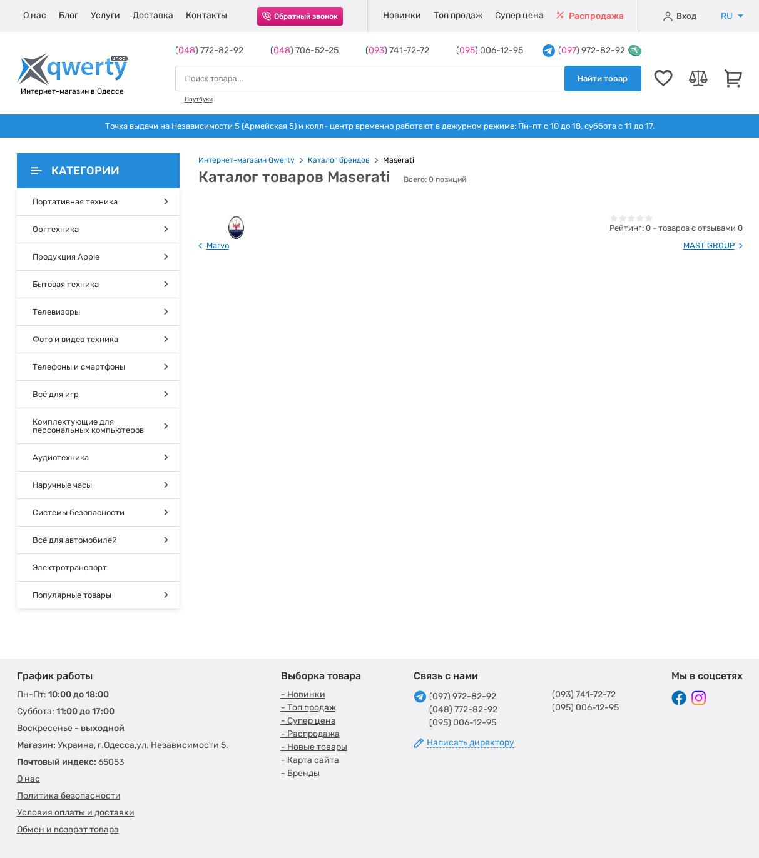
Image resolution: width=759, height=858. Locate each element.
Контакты (206, 15)
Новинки (402, 15)
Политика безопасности (69, 795)
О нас (34, 15)
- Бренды (300, 773)
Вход (679, 16)
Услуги (105, 15)
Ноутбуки (199, 99)
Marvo (217, 245)
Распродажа (590, 16)
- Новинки (303, 694)
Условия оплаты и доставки (76, 812)
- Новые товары (314, 747)
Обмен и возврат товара (68, 829)
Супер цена (519, 15)
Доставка (153, 15)
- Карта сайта (310, 760)
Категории (75, 171)
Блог (68, 15)
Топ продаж (458, 15)
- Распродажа (310, 734)
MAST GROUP (709, 245)
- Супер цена (308, 720)
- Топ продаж (308, 707)
